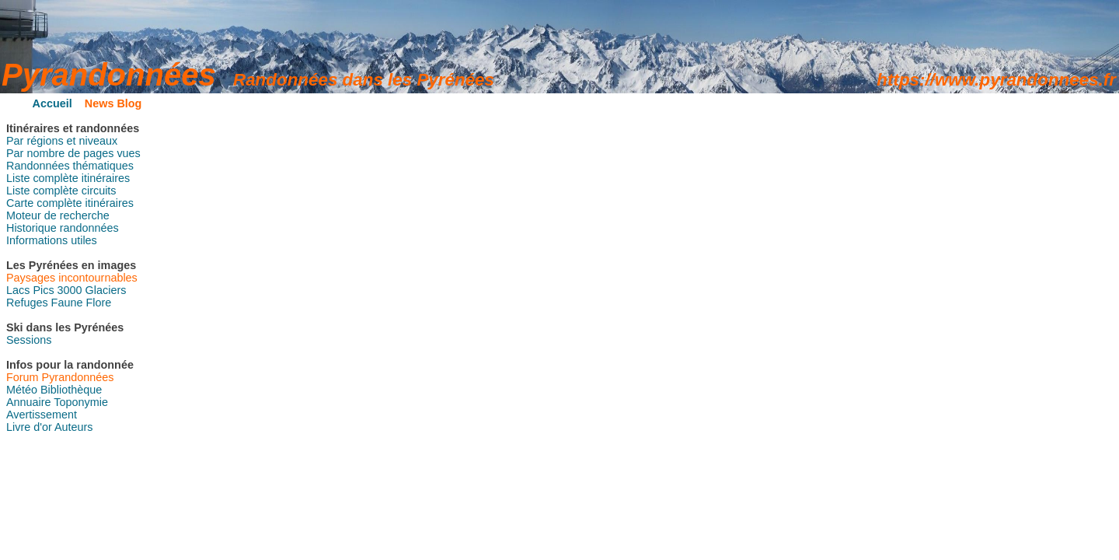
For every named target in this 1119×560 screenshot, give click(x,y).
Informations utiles (51, 240)
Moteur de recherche (58, 215)
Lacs (18, 290)
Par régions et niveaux (61, 141)
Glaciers (106, 290)
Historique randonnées (62, 228)
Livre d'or (29, 427)
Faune (67, 302)
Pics (43, 290)
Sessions (28, 340)
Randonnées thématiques (70, 165)
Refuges (27, 302)
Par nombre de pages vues (73, 153)
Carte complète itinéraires (70, 203)
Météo (21, 389)
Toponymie (81, 402)
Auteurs (73, 427)
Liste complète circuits (61, 190)
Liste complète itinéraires (68, 178)
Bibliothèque (71, 389)
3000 (70, 290)
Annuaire (28, 402)
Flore (98, 302)
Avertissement (41, 414)
